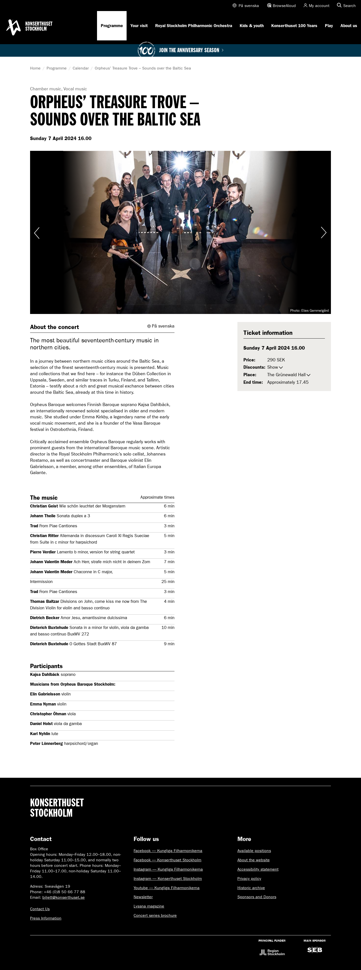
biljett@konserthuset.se (63, 897)
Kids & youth (252, 25)
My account (319, 5)
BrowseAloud (284, 5)
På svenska (249, 5)
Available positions (254, 850)
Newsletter (143, 896)
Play (329, 25)
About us (348, 25)
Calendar (81, 68)
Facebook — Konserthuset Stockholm (167, 860)
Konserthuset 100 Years (294, 25)
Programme (112, 25)
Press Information (45, 918)
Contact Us (40, 909)
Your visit (139, 25)
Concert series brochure (155, 915)
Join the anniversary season (191, 50)
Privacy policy (249, 878)
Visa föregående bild (37, 232)
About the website (253, 860)
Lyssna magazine (149, 906)
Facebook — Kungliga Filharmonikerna (168, 850)
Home (35, 68)
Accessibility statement (258, 869)
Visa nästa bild (323, 232)
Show (272, 367)
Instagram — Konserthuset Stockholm (168, 878)
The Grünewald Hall (286, 374)
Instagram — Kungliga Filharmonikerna (168, 869)
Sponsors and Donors (256, 896)
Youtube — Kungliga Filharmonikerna (167, 887)
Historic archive (251, 887)
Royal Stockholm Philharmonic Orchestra (193, 25)
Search (349, 5)
